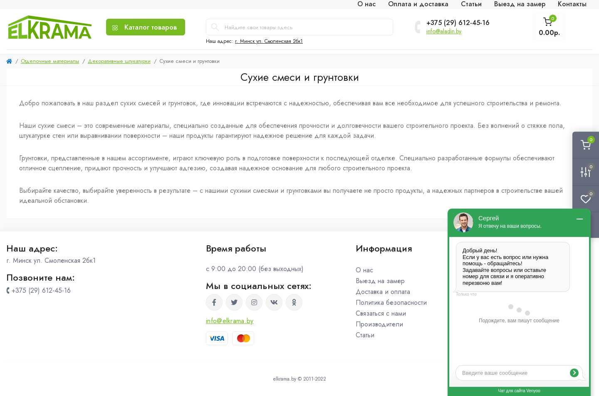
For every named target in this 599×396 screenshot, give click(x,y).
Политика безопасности (391, 302)
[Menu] (145, 27)
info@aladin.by (443, 31)
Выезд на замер (380, 281)
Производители (379, 324)
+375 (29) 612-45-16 (458, 23)
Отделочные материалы (50, 61)
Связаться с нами (381, 313)
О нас (364, 270)
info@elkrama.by (230, 321)
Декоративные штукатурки (119, 61)
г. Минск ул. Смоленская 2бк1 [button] (269, 41)
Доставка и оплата (383, 291)
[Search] (215, 27)
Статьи (365, 335)
